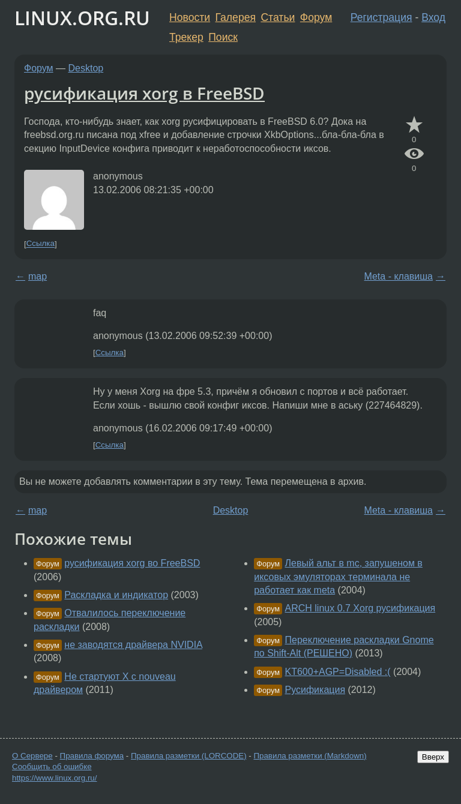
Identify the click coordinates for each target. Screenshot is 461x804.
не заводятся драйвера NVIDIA (133, 645)
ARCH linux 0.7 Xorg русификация (360, 608)
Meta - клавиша (398, 276)
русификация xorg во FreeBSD (132, 563)
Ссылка (40, 243)
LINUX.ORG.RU (82, 18)
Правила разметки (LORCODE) (189, 755)
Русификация (315, 690)
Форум (316, 17)
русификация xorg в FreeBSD (144, 93)
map (37, 276)
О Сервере (32, 755)
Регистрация (381, 17)
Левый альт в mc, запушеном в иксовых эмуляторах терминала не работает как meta (338, 576)
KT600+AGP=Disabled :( (338, 672)
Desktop (86, 68)
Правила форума (92, 755)
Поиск (223, 37)
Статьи (278, 17)
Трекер (186, 37)
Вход (433, 17)
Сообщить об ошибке (52, 766)
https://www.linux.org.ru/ (54, 777)
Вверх (433, 756)
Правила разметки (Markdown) (309, 755)
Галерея (235, 17)
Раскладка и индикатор (116, 595)
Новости (189, 17)
